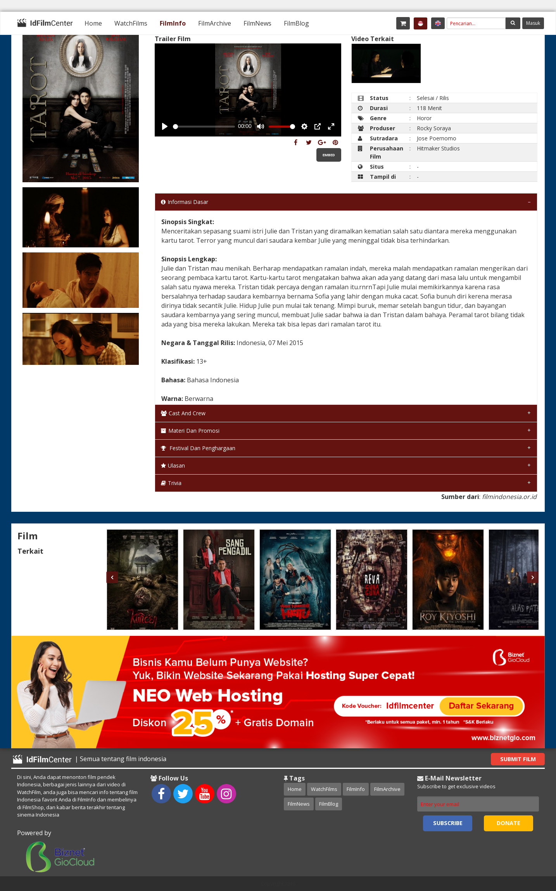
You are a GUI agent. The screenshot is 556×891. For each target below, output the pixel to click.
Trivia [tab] (171, 483)
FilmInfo (173, 23)
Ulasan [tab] (173, 465)
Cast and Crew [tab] (183, 413)
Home (93, 23)
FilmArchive (214, 23)
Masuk (533, 23)
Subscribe (448, 823)
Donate (508, 823)
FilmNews (257, 23)
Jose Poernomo (436, 138)
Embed (329, 154)
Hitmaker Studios (438, 148)
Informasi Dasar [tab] (184, 201)
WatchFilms (130, 23)
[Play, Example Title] (165, 126)
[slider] (204, 126)
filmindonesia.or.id (509, 496)
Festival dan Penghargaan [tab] (198, 448)
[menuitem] (93, 23)
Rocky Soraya (434, 128)
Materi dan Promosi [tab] (190, 430)
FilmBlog (296, 23)
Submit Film (518, 759)
